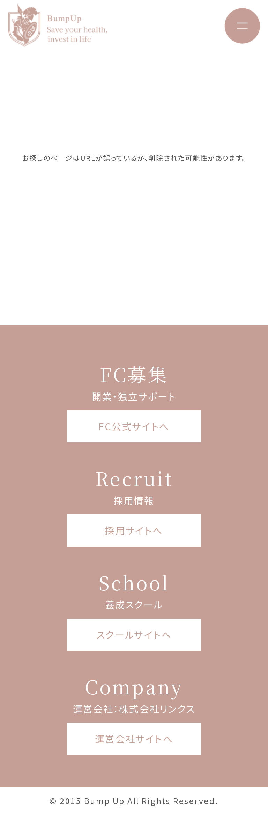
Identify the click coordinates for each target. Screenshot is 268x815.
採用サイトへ (134, 530)
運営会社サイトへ (134, 738)
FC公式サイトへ (134, 426)
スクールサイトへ (134, 634)
